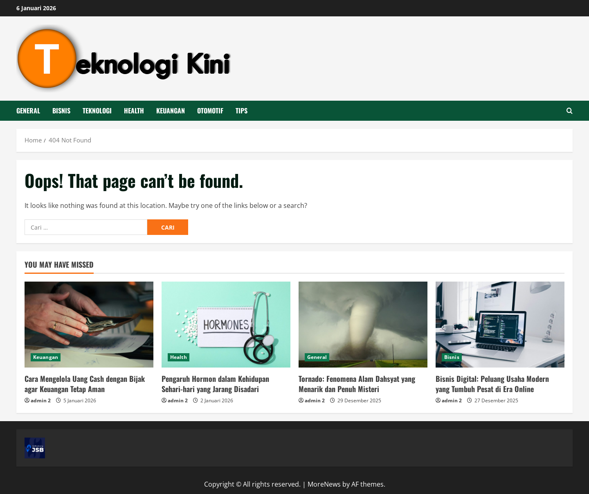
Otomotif (210, 110)
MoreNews (324, 484)
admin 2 (41, 400)
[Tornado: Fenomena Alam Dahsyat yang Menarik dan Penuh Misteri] (363, 325)
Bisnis (61, 110)
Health (134, 110)
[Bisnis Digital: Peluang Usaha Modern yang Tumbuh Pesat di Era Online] (500, 325)
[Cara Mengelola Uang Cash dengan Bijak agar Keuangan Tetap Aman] (89, 325)
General (28, 110)
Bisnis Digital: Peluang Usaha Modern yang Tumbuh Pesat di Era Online (492, 383)
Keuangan (170, 110)
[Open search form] (570, 111)
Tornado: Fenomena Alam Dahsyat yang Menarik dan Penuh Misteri (357, 383)
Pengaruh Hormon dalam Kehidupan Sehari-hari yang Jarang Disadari (215, 383)
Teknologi (97, 110)
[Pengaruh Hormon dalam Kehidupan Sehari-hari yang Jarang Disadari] (226, 325)
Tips (241, 110)
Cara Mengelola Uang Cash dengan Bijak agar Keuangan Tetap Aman (85, 383)
